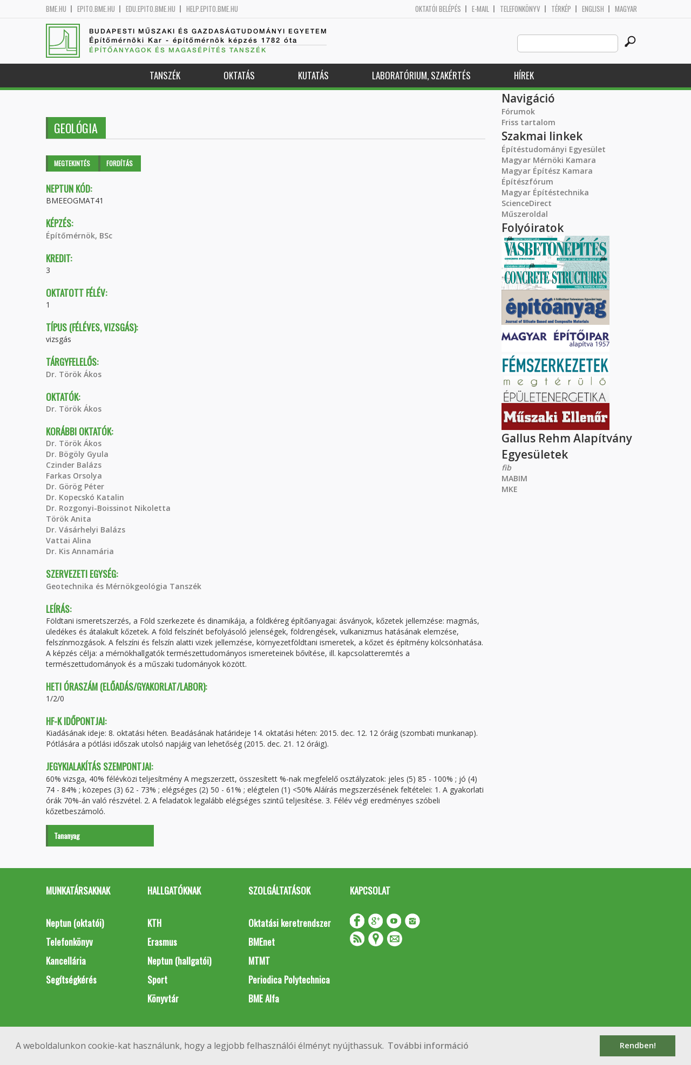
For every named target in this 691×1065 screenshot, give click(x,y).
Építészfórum (527, 181)
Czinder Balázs (73, 465)
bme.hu (56, 8)
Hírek (524, 75)
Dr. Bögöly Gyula (77, 454)
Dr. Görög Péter (75, 486)
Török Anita (68, 519)
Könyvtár (163, 998)
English (593, 8)
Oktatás (239, 75)
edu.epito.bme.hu (150, 8)
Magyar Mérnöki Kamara (549, 160)
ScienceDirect (527, 203)
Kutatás (313, 75)
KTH (154, 923)
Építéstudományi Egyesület (554, 149)
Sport (157, 979)
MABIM (514, 478)
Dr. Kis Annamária (80, 551)
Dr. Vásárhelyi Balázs (85, 529)
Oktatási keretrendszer (289, 923)
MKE (510, 489)
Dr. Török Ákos (73, 374)
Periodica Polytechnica (289, 979)
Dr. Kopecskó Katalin (85, 497)
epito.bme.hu (96, 8)
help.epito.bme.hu (212, 8)
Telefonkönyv (520, 8)
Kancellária (66, 960)
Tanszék (165, 75)
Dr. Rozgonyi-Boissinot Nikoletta (108, 508)
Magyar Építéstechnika (545, 192)
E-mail (480, 8)
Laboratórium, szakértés (421, 75)
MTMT (259, 960)
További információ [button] (428, 1046)
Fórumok (518, 111)
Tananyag (67, 835)
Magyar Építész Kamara (547, 171)
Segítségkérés (71, 979)
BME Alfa (263, 998)
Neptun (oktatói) (75, 923)
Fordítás (119, 163)
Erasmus (162, 941)
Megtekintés (72, 163)
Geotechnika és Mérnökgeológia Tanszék (123, 586)
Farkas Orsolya (74, 475)
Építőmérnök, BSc (79, 235)
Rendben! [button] (638, 1045)
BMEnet (261, 941)
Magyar (626, 8)
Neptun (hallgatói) (179, 960)
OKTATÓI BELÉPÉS (438, 8)
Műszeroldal (525, 214)
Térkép (561, 8)
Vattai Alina (68, 540)
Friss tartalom (528, 122)
